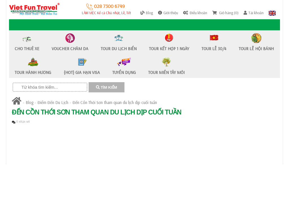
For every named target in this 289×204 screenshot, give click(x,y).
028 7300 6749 (105, 6)
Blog (29, 102)
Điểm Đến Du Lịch (53, 102)
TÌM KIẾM (106, 87)
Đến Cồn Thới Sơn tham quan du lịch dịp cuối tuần (115, 102)
